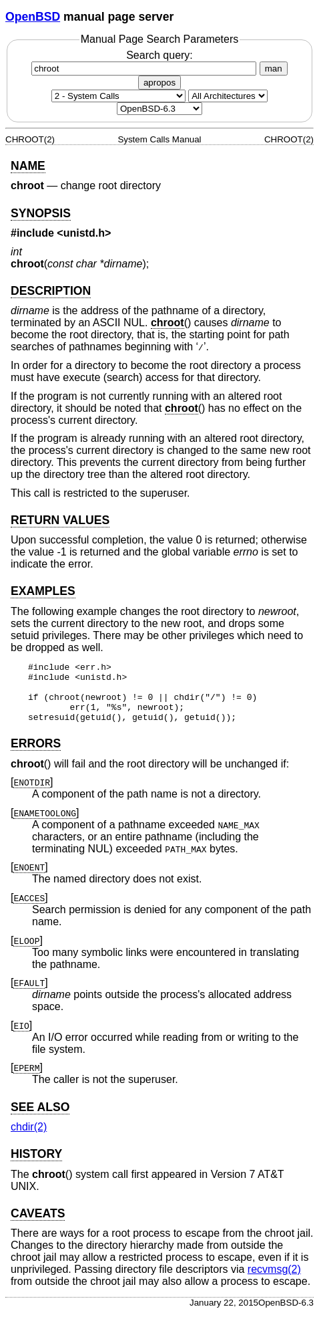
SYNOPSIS (41, 213)
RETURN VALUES (60, 520)
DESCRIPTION (51, 290)
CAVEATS (38, 1225)
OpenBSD (32, 16)
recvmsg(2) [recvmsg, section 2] (274, 1281)
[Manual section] (118, 96)
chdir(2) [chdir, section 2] (29, 1139)
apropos (159, 83)
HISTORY (36, 1166)
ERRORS (36, 755)
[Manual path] (159, 108)
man (273, 69)
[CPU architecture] (228, 96)
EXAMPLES (43, 591)
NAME (28, 165)
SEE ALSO (40, 1119)
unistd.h (84, 233)
